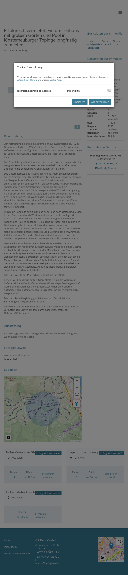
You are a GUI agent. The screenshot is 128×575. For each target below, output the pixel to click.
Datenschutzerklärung (27, 79)
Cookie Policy (56, 79)
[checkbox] (109, 90)
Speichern (79, 101)
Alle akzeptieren (100, 101)
